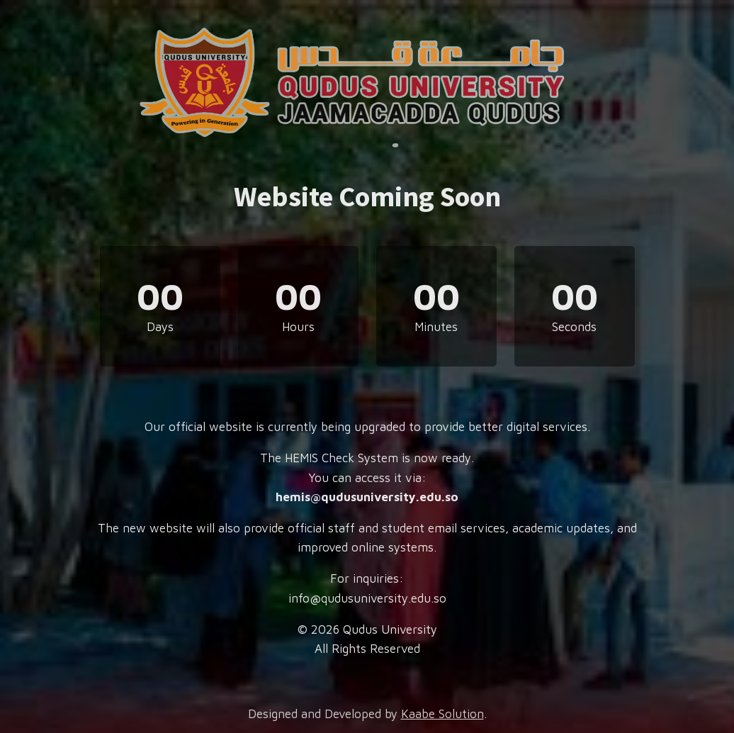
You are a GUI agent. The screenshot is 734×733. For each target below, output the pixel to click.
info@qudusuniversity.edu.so (367, 598)
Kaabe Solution (442, 714)
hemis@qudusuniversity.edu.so (367, 497)
